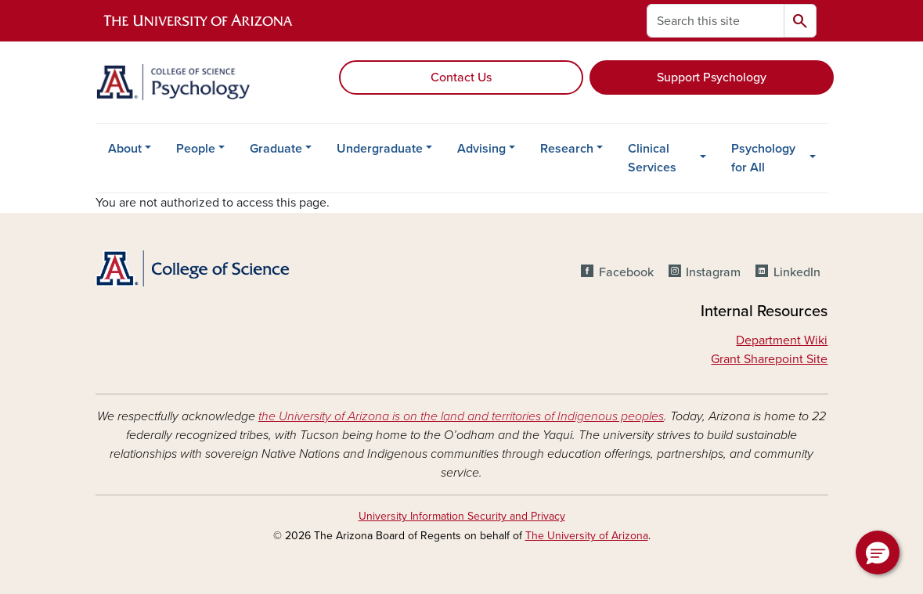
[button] (878, 552)
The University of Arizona (586, 535)
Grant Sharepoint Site (769, 359)
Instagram (713, 272)
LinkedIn (796, 272)
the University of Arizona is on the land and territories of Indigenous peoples (461, 416)
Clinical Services (652, 158)
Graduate (276, 149)
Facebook (626, 272)
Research (566, 149)
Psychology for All (763, 158)
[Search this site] (715, 21)
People (195, 149)
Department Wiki (781, 340)
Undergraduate (380, 149)
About (125, 149)
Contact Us (461, 77)
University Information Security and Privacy (462, 516)
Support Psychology (711, 77)
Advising (481, 149)
